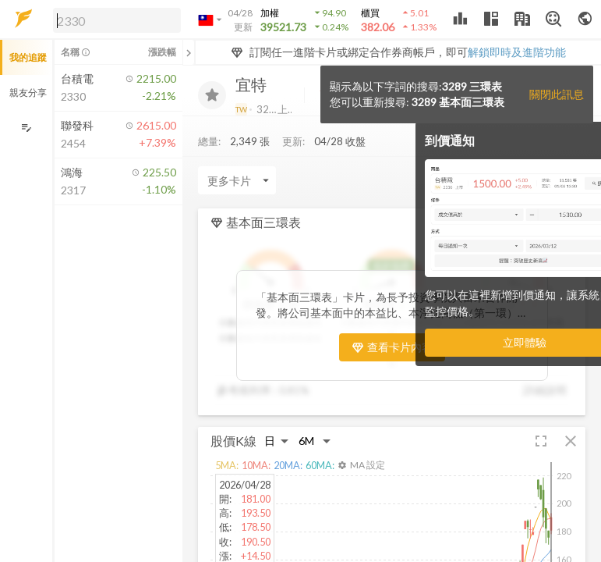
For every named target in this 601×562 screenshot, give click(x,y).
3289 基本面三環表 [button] (458, 101)
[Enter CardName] (237, 180)
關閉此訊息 (556, 94)
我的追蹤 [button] (28, 57)
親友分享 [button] (28, 92)
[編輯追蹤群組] (26, 127)
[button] (114, 19)
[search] (117, 20)
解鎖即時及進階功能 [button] (517, 52)
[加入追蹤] (212, 95)
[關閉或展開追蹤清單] (188, 52)
